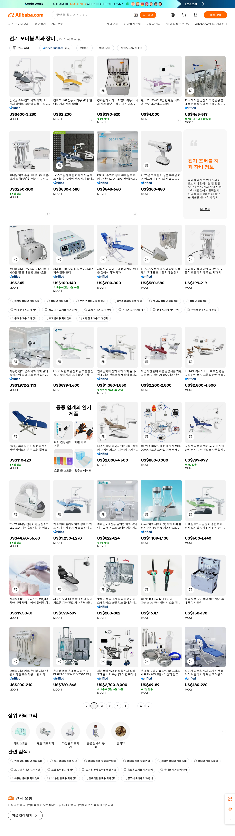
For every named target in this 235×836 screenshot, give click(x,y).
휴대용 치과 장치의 (206, 761)
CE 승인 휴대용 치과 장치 (62, 778)
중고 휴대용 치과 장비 (23, 318)
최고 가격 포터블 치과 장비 (61, 309)
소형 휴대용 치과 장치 (97, 309)
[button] (135, 15)
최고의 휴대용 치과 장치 (25, 301)
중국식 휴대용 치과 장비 (138, 778)
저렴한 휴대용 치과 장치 (93, 318)
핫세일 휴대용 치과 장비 (163, 301)
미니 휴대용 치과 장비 (23, 309)
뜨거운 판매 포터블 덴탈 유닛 (99, 769)
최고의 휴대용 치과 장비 (127, 301)
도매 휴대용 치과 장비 (58, 318)
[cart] (185, 15)
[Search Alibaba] (93, 15)
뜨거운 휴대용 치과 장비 (90, 301)
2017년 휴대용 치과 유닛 (25, 769)
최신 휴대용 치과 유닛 (63, 761)
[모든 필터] (20, 48)
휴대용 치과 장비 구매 (166, 309)
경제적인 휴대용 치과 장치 (100, 778)
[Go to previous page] (86, 705)
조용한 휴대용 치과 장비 (25, 778)
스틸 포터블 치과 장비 (60, 769)
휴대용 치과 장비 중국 (173, 769)
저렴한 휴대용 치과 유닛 (201, 309)
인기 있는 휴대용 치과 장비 (26, 761)
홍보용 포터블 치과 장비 (138, 769)
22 (141, 705)
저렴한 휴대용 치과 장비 (172, 761)
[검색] (148, 15)
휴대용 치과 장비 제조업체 (100, 761)
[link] (230, 799)
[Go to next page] (148, 705)
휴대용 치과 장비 (58, 301)
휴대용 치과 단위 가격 (131, 309)
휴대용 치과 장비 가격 (136, 761)
